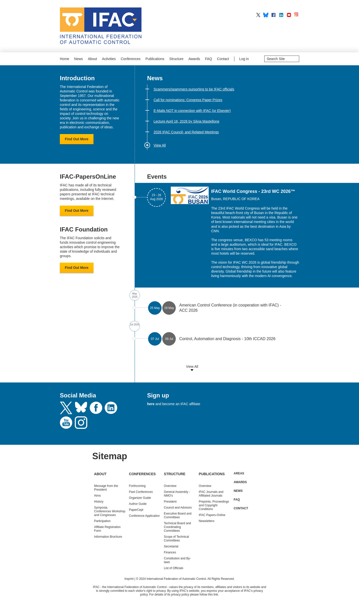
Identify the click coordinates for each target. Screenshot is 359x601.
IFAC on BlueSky (265, 14)
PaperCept (136, 510)
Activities (109, 59)
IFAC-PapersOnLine (88, 176)
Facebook (96, 408)
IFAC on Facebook (273, 14)
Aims (97, 495)
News (78, 59)
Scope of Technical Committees (176, 538)
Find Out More (77, 139)
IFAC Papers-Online (212, 515)
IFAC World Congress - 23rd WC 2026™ (253, 191)
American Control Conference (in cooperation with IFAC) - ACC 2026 (230, 307)
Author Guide (138, 504)
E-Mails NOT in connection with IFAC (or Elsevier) (192, 111)
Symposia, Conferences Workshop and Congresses (109, 511)
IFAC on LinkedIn (281, 14)
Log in (244, 59)
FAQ (208, 59)
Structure (176, 59)
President (170, 501)
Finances (170, 552)
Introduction (77, 78)
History (98, 501)
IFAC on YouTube (288, 14)
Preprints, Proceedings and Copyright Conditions (214, 505)
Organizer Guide (140, 498)
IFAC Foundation (84, 229)
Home (64, 59)
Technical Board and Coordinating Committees (177, 527)
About (92, 59)
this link (213, 594)
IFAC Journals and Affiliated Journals (211, 493)
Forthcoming (137, 486)
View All (160, 145)
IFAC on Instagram (296, 14)
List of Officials (173, 568)
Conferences (130, 59)
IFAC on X (258, 14)
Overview (170, 486)
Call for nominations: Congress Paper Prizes (188, 100)
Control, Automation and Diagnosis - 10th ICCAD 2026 (227, 339)
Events (157, 176)
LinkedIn (111, 408)
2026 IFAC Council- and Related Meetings (186, 132)
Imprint (129, 579)
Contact (223, 59)
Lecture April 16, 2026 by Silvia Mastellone (186, 121)
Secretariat (171, 546)
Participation (102, 521)
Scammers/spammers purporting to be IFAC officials (194, 89)
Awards (194, 59)
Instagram (81, 422)
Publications (155, 59)
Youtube (66, 422)
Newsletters (206, 521)
